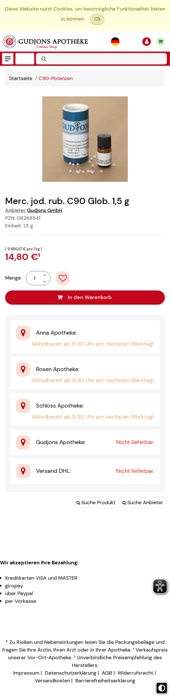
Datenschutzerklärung (70, 672)
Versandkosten (52, 680)
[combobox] (101, 58)
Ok (97, 18)
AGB (107, 672)
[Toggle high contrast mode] (161, 688)
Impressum (26, 672)
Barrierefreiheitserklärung (105, 680)
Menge (13, 277)
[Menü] (7, 58)
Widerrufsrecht (135, 672)
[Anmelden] (146, 41)
